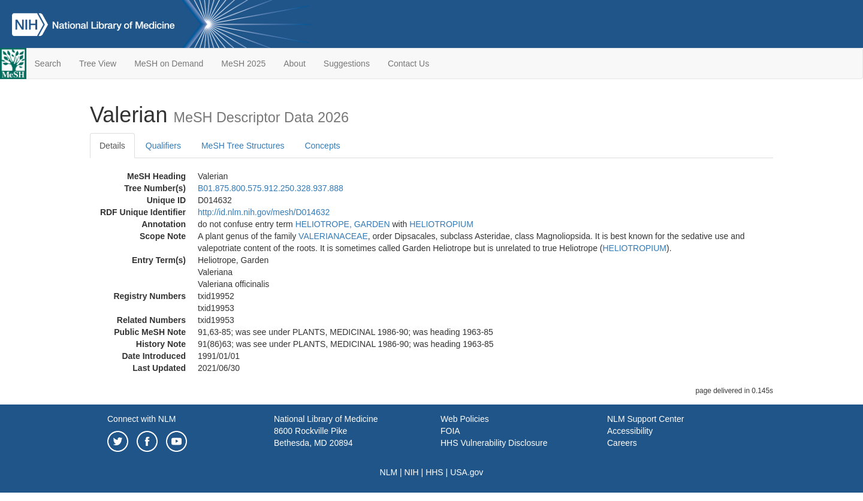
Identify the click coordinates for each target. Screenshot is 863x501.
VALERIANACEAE (333, 236)
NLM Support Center (645, 419)
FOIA (450, 431)
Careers (622, 443)
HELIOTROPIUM (441, 224)
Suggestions (347, 63)
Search (48, 63)
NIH (412, 472)
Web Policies (464, 419)
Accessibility (630, 431)
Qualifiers (163, 145)
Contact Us (408, 63)
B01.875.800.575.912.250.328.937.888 (270, 188)
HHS (434, 472)
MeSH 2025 (243, 63)
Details (112, 145)
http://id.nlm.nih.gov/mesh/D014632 (264, 212)
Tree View (97, 63)
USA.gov (466, 472)
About (294, 63)
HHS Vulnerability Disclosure (493, 443)
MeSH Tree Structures (243, 145)
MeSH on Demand (168, 63)
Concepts (322, 145)
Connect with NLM (141, 419)
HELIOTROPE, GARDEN (342, 224)
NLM (389, 472)
